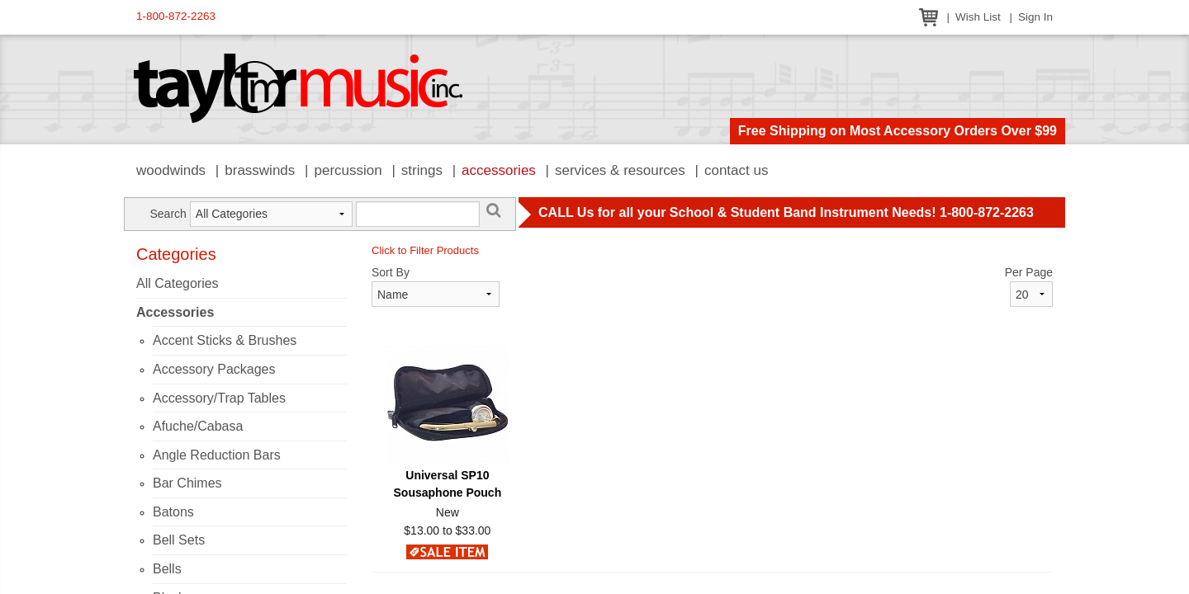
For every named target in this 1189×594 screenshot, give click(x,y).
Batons (173, 512)
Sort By (391, 272)
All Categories (177, 283)
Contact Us (736, 170)
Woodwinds (171, 170)
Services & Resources (620, 170)
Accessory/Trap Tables (219, 398)
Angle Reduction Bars (217, 455)
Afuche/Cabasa (198, 426)
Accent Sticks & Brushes (224, 340)
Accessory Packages (214, 369)
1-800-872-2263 (176, 16)
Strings (422, 170)
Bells (167, 569)
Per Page (1029, 272)
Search (167, 213)
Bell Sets (179, 540)
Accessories (499, 170)
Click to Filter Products (425, 250)
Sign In (1035, 17)
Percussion (347, 170)
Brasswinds (260, 170)
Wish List (978, 17)
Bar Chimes (187, 483)
